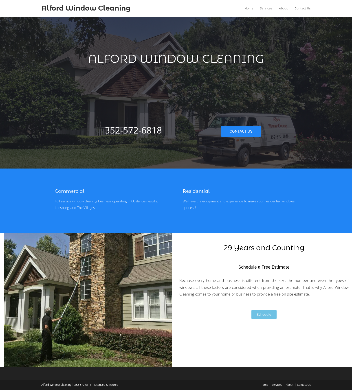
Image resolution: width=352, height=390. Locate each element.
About (289, 385)
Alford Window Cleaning (86, 8)
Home (264, 385)
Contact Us (304, 385)
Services (277, 385)
